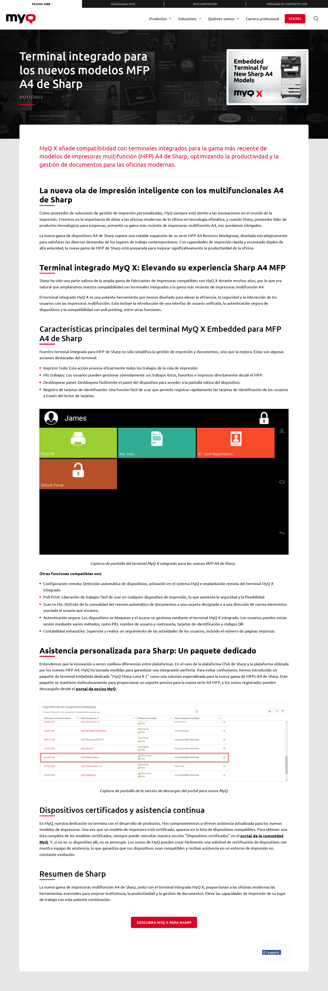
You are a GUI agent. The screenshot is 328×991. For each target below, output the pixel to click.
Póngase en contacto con (287, 4)
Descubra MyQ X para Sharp (164, 922)
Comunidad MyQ (123, 4)
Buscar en (314, 18)
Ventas (295, 18)
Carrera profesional (262, 18)
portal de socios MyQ (96, 688)
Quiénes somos (221, 18)
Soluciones (187, 18)
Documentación (205, 4)
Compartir (271, 952)
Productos (158, 18)
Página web (41, 4)
